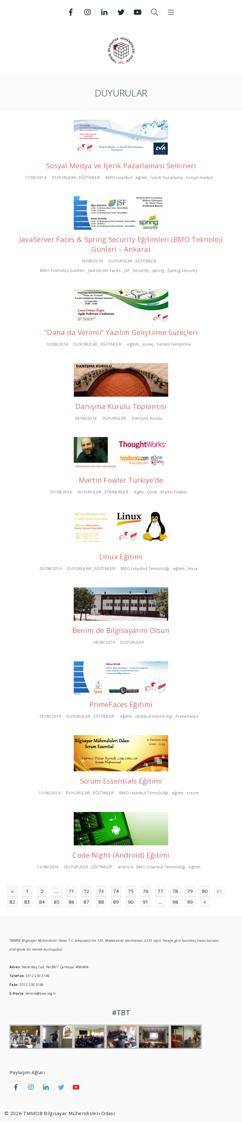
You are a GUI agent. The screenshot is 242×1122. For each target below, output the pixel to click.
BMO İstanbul (119, 177)
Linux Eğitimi (121, 556)
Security (140, 270)
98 (175, 902)
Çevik (152, 492)
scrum (193, 793)
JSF (127, 270)
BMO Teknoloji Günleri (62, 270)
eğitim (141, 177)
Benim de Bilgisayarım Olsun (121, 630)
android (125, 867)
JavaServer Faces (104, 270)
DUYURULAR (64, 177)
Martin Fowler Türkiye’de (121, 480)
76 (146, 891)
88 (101, 902)
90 (131, 902)
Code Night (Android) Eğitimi (121, 855)
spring (158, 270)
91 (146, 902)
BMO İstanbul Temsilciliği (145, 568)
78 (175, 891)
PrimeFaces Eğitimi (121, 704)
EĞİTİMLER (89, 177)
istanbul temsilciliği (153, 716)
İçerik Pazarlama (166, 177)
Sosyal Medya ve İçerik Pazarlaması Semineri (121, 165)
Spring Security (182, 270)
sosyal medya (199, 177)
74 (116, 891)
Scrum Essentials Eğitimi (121, 781)
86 (72, 902)
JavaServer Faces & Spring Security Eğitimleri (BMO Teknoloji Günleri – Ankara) (121, 244)
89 (116, 902)
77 (161, 891)
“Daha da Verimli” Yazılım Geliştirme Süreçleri (121, 332)
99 (190, 902)
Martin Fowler (173, 492)
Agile (139, 492)
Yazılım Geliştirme (173, 344)
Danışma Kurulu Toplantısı (121, 406)
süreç (147, 344)
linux (193, 568)
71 (72, 891)
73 (101, 891)
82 (12, 902)
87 (86, 902)
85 (57, 902)
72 (86, 891)
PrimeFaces (187, 716)
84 (42, 902)
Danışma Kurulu (147, 418)
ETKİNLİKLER (116, 492)
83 (27, 902)
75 (131, 891)
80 (205, 891)
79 (190, 891)
